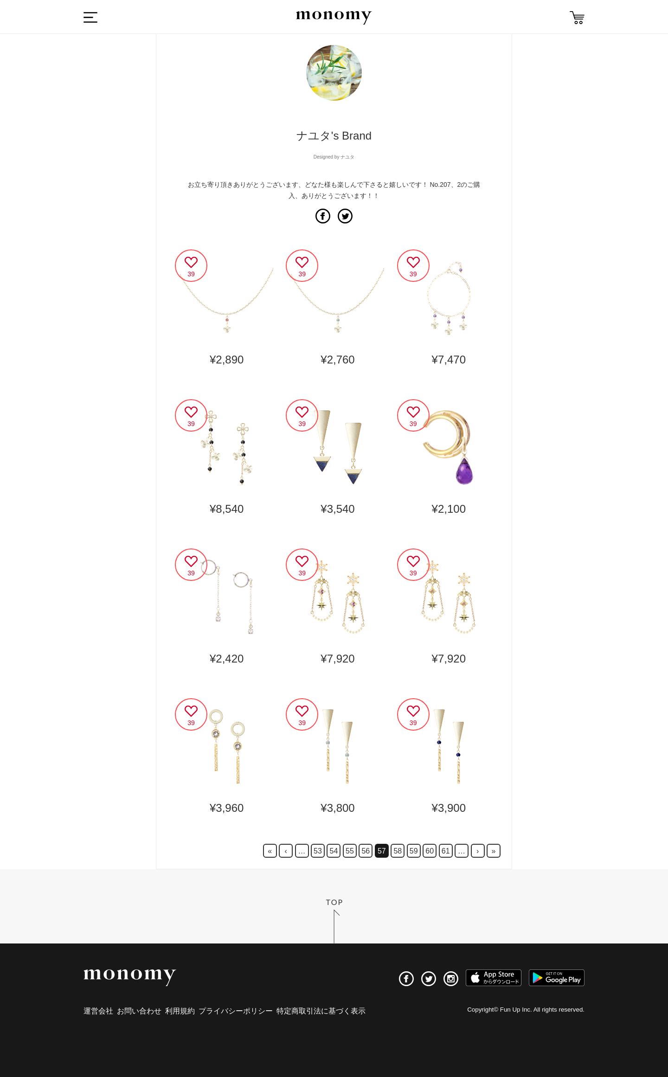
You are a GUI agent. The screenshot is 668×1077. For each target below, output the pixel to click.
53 (318, 851)
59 (414, 851)
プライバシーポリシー (236, 1011)
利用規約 (180, 1011)
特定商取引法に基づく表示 (321, 1011)
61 (446, 851)
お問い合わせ (139, 1011)
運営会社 (98, 1011)
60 (429, 851)
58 (397, 851)
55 (350, 851)
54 (334, 851)
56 (365, 851)
